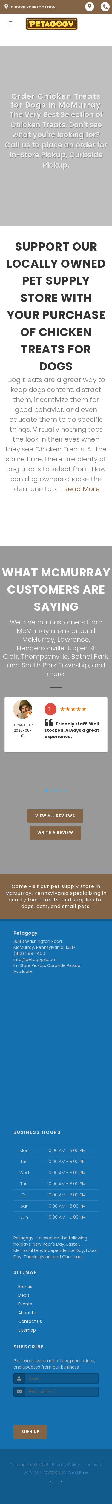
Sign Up (30, 1431)
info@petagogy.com (35, 959)
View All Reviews (55, 816)
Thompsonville (44, 656)
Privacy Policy (66, 1465)
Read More (82, 489)
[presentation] (45, 1408)
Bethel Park (89, 656)
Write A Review (55, 832)
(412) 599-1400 (29, 953)
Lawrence (73, 639)
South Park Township (55, 665)
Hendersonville (41, 648)
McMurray (38, 639)
